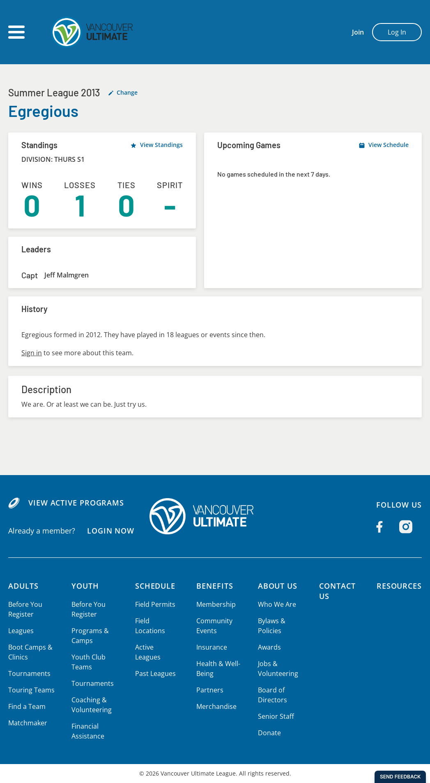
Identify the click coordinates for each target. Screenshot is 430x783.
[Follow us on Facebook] (379, 527)
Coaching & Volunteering (90, 704)
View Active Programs (75, 503)
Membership (215, 604)
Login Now (110, 530)
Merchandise (215, 706)
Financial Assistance (87, 731)
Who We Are (275, 604)
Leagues (20, 630)
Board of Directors (270, 694)
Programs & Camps (89, 635)
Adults (23, 586)
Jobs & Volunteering (276, 668)
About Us (276, 586)
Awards (267, 647)
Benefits (213, 586)
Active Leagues (156, 637)
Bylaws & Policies (270, 625)
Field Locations (156, 620)
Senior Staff (274, 716)
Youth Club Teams (88, 661)
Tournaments (28, 673)
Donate (267, 732)
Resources (399, 586)
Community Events (213, 625)
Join (358, 32)
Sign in (31, 352)
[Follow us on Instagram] (405, 527)
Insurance (210, 647)
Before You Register (25, 609)
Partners (208, 689)
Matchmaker (27, 722)
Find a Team (27, 706)
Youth (85, 586)
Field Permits (153, 604)
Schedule (154, 586)
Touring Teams (31, 689)
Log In (397, 32)
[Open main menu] (16, 32)
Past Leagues (153, 653)
